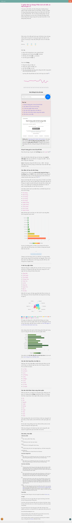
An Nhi (24, 283)
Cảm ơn (43, 521)
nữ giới (46, 152)
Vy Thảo (25, 369)
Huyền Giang (26, 202)
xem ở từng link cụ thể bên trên (31, 357)
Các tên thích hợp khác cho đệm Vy (32, 110)
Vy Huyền (25, 386)
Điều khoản (39, 521)
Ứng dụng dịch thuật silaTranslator (36, 139)
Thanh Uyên (25, 275)
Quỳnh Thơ (25, 287)
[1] (35, 70)
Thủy (24, 411)
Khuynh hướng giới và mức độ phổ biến (33, 104)
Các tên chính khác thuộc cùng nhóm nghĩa (34, 112)
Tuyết (24, 409)
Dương (24, 406)
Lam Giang (25, 198)
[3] (48, 73)
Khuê (24, 415)
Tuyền (24, 404)
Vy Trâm (25, 384)
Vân (23, 400)
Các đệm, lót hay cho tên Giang (31, 106)
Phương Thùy (26, 279)
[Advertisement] (36, 27)
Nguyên (24, 402)
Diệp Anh (25, 285)
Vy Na (24, 376)
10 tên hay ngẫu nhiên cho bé (31, 108)
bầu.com (3, 1)
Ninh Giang (25, 208)
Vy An (24, 373)
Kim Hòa (25, 290)
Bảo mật (35, 521)
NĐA (28, 521)
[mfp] (39, 176)
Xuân (24, 413)
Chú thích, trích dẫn (28, 114)
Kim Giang (25, 200)
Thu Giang (25, 192)
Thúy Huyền (25, 277)
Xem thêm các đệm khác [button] (36, 254)
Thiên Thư (25, 281)
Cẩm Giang (25, 194)
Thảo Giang (25, 206)
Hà (23, 398)
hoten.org (47, 494)
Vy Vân (24, 382)
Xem (48, 96)
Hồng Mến (25, 273)
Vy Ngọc (25, 378)
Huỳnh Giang (26, 210)
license (31, 519)
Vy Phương (25, 374)
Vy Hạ (24, 380)
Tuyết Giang (26, 204)
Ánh (23, 408)
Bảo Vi (24, 288)
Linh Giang (25, 196)
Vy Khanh (25, 371)
